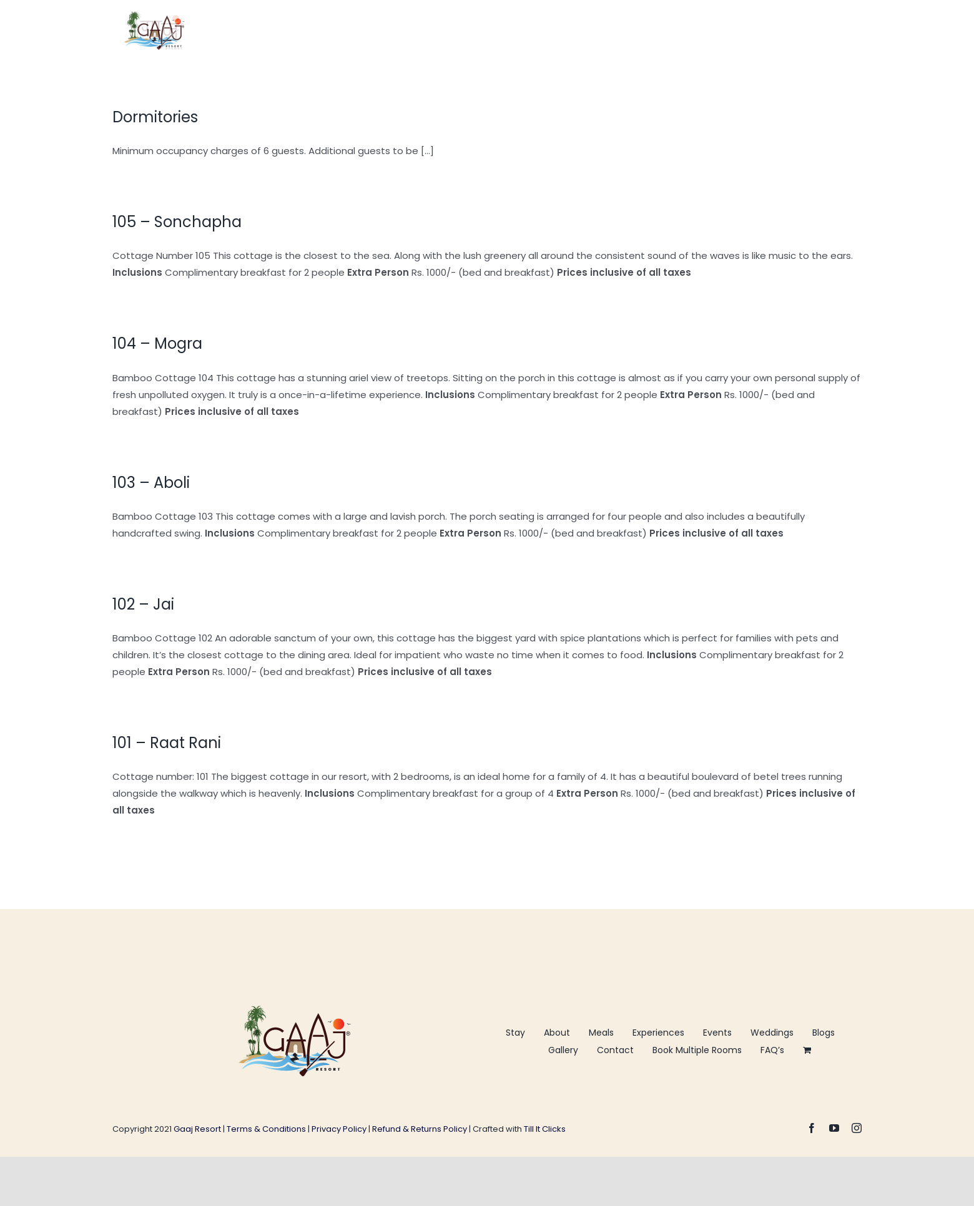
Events (717, 1032)
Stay (515, 1032)
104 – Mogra (157, 343)
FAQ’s (772, 1050)
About (557, 1032)
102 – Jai (143, 604)
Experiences (658, 1032)
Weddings (772, 1032)
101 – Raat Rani (166, 742)
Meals (601, 1032)
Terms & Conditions (267, 1129)
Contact (615, 1050)
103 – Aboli (151, 482)
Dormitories (155, 117)
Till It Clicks (545, 1129)
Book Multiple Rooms (697, 1050)
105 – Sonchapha (177, 222)
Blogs (823, 1032)
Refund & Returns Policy (419, 1129)
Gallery (563, 1050)
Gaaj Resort (198, 1129)
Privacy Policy (339, 1129)
